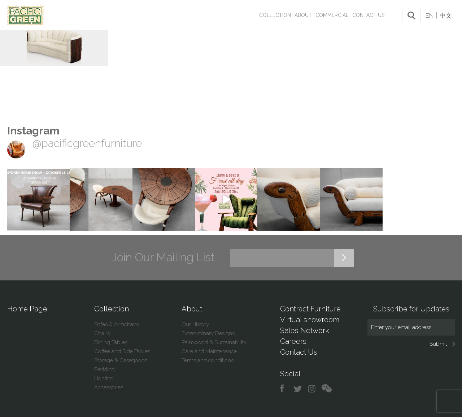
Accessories (108, 387)
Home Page (27, 309)
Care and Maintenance (209, 351)
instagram (312, 388)
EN (429, 15)
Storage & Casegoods (120, 360)
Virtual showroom (309, 319)
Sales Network (304, 330)
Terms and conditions (208, 360)
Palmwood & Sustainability (214, 342)
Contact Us (368, 15)
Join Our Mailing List (163, 257)
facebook (284, 388)
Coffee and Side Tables (122, 351)
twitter (298, 388)
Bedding (104, 369)
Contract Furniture (310, 309)
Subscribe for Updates (411, 309)
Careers (293, 341)
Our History (195, 324)
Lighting (104, 378)
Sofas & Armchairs (116, 324)
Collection (275, 15)
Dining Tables (110, 342)
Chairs (102, 333)
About (303, 15)
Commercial (332, 15)
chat (326, 388)
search (411, 15)
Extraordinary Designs (208, 333)
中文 (446, 15)
